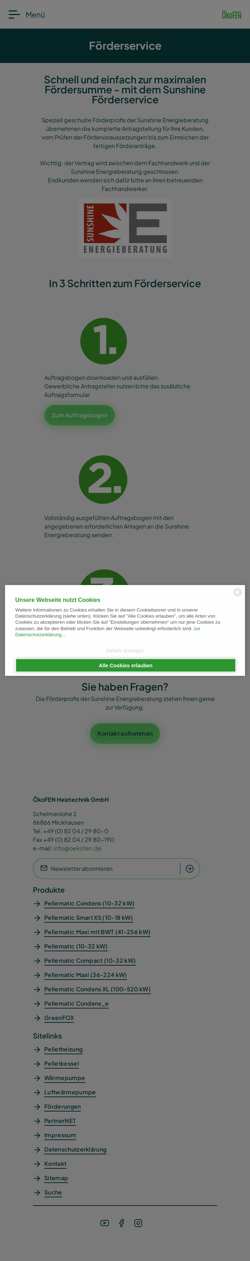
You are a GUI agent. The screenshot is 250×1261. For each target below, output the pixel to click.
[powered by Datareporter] (237, 596)
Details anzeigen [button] (125, 650)
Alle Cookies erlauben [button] (125, 665)
